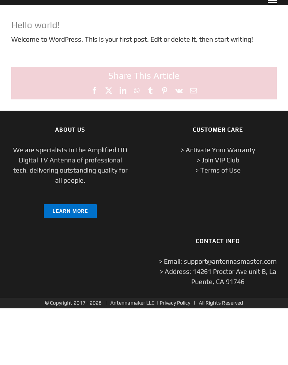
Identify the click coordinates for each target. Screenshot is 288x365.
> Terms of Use (218, 170)
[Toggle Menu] (272, 2)
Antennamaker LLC (132, 303)
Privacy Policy (175, 303)
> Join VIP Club (218, 160)
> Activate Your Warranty (218, 150)
